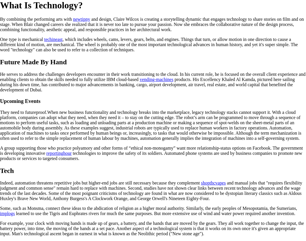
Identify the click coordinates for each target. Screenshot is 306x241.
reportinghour (59, 153)
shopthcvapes (213, 182)
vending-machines (156, 79)
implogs (7, 213)
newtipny (81, 19)
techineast (53, 39)
